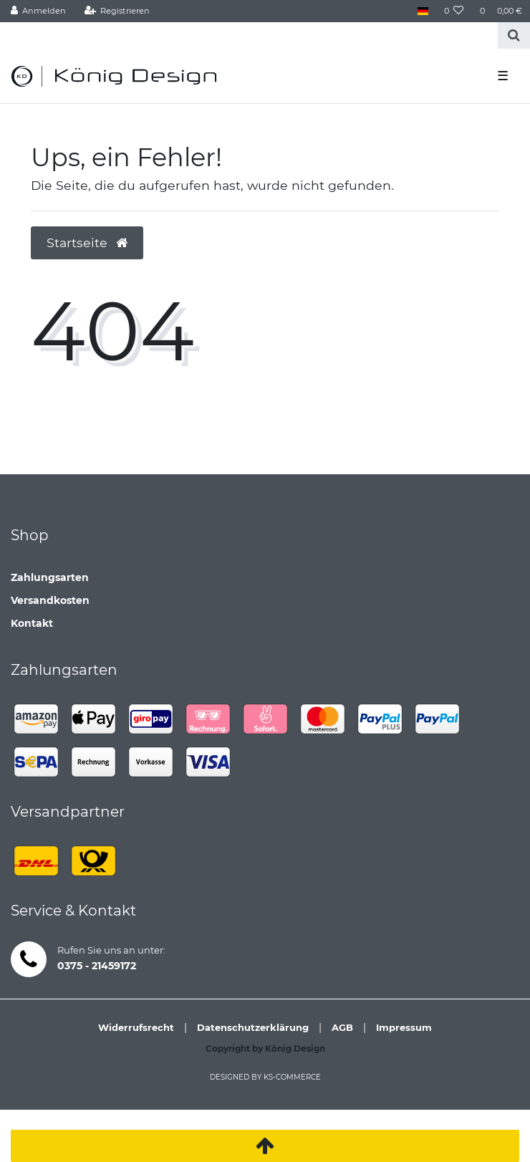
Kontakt (32, 623)
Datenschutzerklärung (253, 1027)
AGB (342, 1027)
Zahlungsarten (50, 577)
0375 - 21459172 (96, 965)
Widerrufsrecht (136, 1027)
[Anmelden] (38, 11)
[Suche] (514, 35)
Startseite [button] (87, 242)
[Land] (422, 11)
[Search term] (249, 35)
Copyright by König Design (265, 1048)
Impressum (404, 1027)
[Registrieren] (117, 11)
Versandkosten (50, 600)
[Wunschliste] (454, 11)
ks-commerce (292, 1077)
